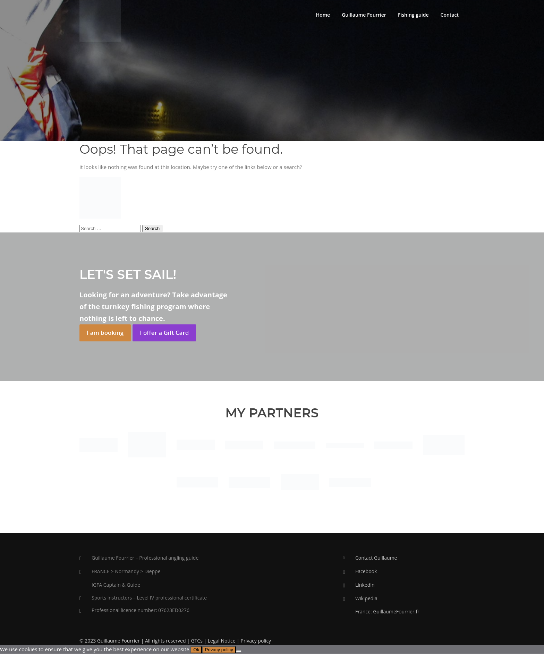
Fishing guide (413, 14)
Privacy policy (256, 641)
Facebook (366, 571)
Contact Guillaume (376, 558)
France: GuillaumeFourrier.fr (387, 612)
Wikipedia (366, 598)
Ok (196, 650)
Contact (450, 14)
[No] (238, 652)
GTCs (196, 641)
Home (323, 14)
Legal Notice (222, 641)
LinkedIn (365, 584)
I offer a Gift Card (164, 333)
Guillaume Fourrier (364, 14)
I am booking (105, 333)
